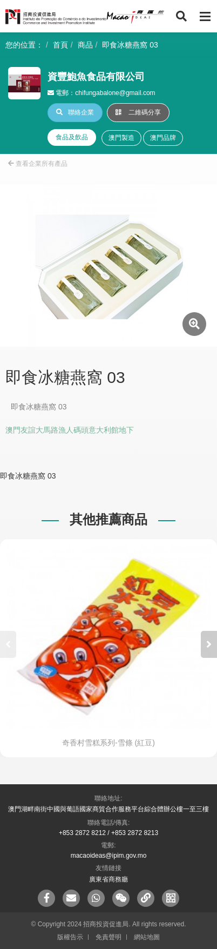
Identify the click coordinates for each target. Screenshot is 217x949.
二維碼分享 (138, 112)
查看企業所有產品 (37, 163)
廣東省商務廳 (108, 879)
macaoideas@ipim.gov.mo (109, 855)
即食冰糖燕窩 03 (130, 45)
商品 (85, 45)
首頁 (60, 45)
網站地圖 (147, 937)
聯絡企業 (75, 112)
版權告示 (70, 937)
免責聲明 (108, 937)
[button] (209, 644)
